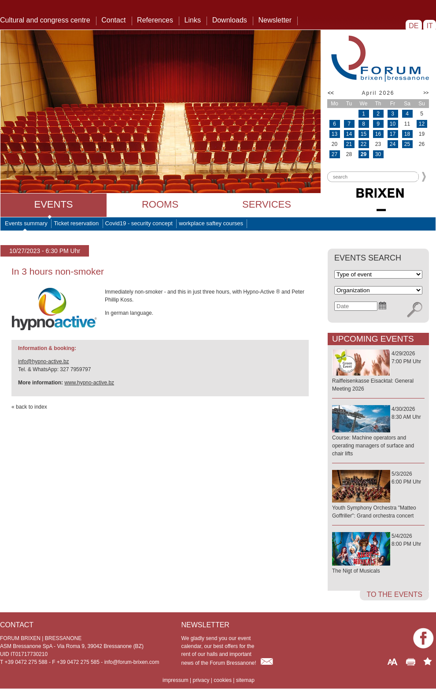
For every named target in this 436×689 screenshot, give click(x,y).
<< (331, 93)
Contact (113, 20)
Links (193, 20)
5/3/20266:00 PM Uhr (378, 495)
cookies (223, 680)
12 (422, 124)
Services (266, 204)
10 (392, 124)
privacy (200, 680)
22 (363, 144)
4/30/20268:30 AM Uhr (378, 432)
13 (334, 134)
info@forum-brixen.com (131, 662)
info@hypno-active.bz (43, 361)
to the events (394, 594)
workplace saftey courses (211, 223)
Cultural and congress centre (45, 20)
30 (378, 154)
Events (53, 204)
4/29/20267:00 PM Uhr (378, 371)
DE (414, 26)
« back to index (29, 407)
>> (426, 92)
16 (378, 134)
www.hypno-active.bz (89, 383)
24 (392, 144)
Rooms (160, 204)
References (155, 20)
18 (407, 134)
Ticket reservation (76, 223)
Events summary (26, 223)
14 (349, 134)
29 (363, 154)
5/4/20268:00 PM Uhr (378, 554)
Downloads (229, 20)
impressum (175, 680)
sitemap (245, 680)
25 (407, 144)
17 (392, 134)
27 (334, 154)
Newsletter (275, 20)
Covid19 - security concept (139, 223)
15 (363, 134)
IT (430, 26)
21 (349, 144)
